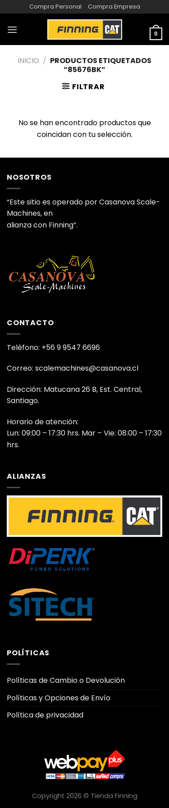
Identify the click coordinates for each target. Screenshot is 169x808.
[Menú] (12, 29)
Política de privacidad (45, 715)
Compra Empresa (114, 6)
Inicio (28, 60)
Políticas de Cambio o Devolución (66, 680)
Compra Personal (55, 6)
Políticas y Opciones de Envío (58, 698)
